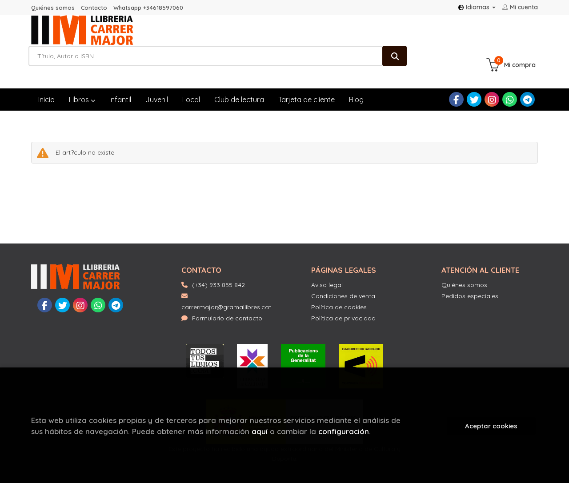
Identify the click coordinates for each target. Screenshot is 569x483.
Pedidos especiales (469, 270)
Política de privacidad (343, 292)
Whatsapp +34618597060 (148, 7)
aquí (260, 431)
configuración (343, 431)
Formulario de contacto (221, 292)
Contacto (94, 7)
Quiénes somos (53, 7)
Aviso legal (327, 259)
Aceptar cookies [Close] (491, 426)
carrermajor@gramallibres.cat (226, 276)
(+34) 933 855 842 (218, 259)
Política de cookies (339, 281)
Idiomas (477, 7)
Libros (82, 73)
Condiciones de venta (343, 270)
